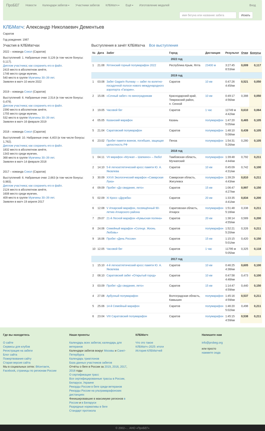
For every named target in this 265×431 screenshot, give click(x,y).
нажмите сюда (211, 352)
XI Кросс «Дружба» (119, 197)
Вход (252, 5)
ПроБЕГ (13, 5)
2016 (72, 370)
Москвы (109, 350)
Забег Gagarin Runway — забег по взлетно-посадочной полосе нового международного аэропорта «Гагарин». (135, 85)
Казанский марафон (120, 120)
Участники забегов (88, 5)
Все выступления (163, 45)
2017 (123, 366)
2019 (108, 366)
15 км (208, 187)
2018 (115, 366)
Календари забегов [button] (56, 5)
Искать (245, 15)
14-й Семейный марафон (123, 306)
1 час (208, 110)
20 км (208, 197)
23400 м (210, 65)
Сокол (28, 51)
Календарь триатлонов (84, 358)
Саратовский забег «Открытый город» (131, 275)
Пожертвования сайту (17, 358)
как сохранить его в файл (45, 65)
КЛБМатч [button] (113, 5)
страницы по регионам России (36, 370)
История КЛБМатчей (149, 350)
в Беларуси (89, 402)
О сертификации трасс (84, 374)
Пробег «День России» (121, 238)
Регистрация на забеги (18, 350)
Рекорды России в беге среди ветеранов (95, 386)
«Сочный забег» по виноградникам (129, 95)
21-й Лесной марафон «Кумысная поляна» (134, 218)
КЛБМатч (13, 27)
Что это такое (144, 342)
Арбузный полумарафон (122, 295)
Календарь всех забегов (85, 342)
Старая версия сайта (16, 362)
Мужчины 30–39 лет (41, 77)
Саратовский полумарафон (124, 130)
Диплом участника (15, 65)
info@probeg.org (212, 342)
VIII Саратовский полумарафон (127, 316)
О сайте (8, 342)
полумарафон (214, 120)
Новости (31, 5)
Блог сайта (10, 354)
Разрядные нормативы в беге (88, 406)
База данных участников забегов (90, 362)
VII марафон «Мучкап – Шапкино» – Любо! (134, 157)
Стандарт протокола (82, 410)
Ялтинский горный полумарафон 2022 (131, 65)
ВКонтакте (42, 366)
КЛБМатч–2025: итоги (150, 346)
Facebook (9, 370)
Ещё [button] (129, 5)
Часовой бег (115, 110)
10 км (208, 81)
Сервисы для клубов (16, 346)
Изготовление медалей (154, 5)
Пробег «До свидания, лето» (125, 187)
